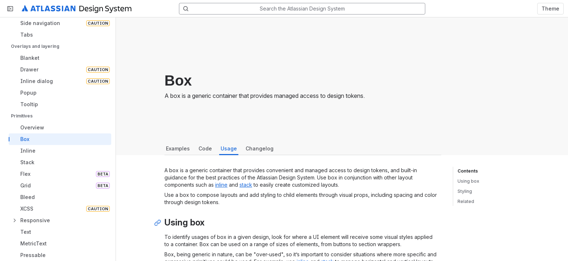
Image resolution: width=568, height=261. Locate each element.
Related (466, 201)
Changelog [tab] (259, 148)
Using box (468, 181)
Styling (465, 191)
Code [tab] (205, 148)
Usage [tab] (229, 148)
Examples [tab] (178, 148)
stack (245, 185)
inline (221, 185)
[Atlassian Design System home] (76, 8)
